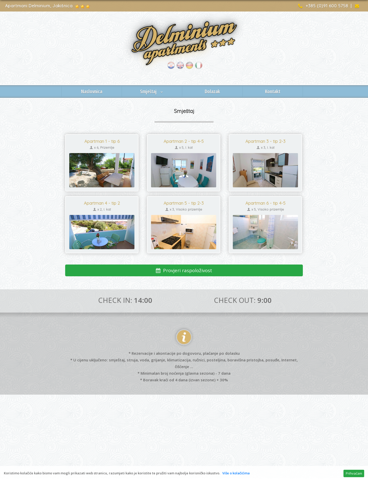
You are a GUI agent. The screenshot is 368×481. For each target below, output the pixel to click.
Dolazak (212, 91)
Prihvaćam (354, 473)
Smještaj (152, 91)
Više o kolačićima (236, 473)
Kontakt (272, 91)
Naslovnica (91, 91)
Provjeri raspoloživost (184, 270)
